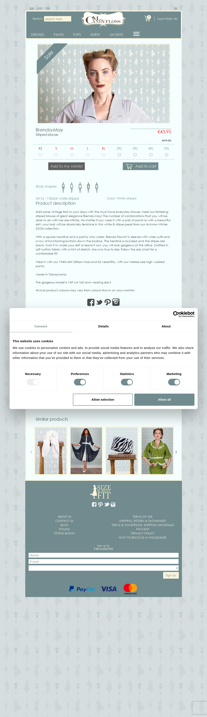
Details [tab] (103, 326)
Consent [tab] (40, 326)
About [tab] (166, 326)
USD (40, 8)
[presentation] (31, 453)
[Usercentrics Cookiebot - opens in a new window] (176, 314)
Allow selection (102, 399)
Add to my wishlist (66, 168)
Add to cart (145, 168)
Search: (37, 18)
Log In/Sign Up (167, 18)
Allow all (164, 399)
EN (175, 8)
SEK (48, 8)
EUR (32, 8)
